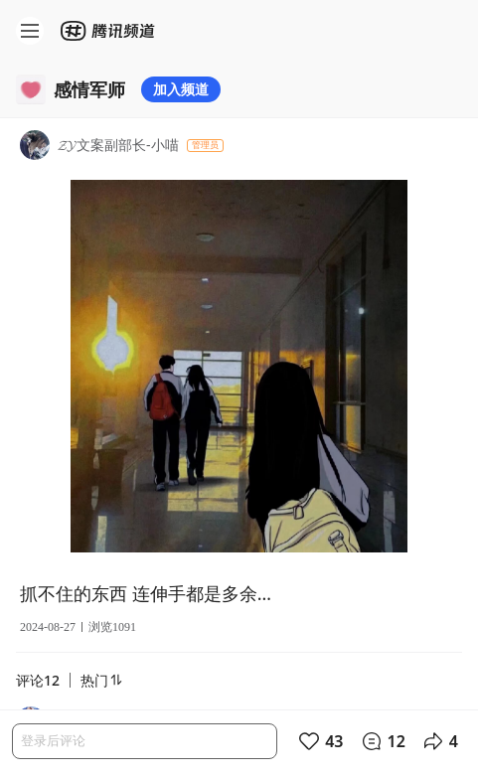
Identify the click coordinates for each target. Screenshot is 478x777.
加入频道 (181, 88)
